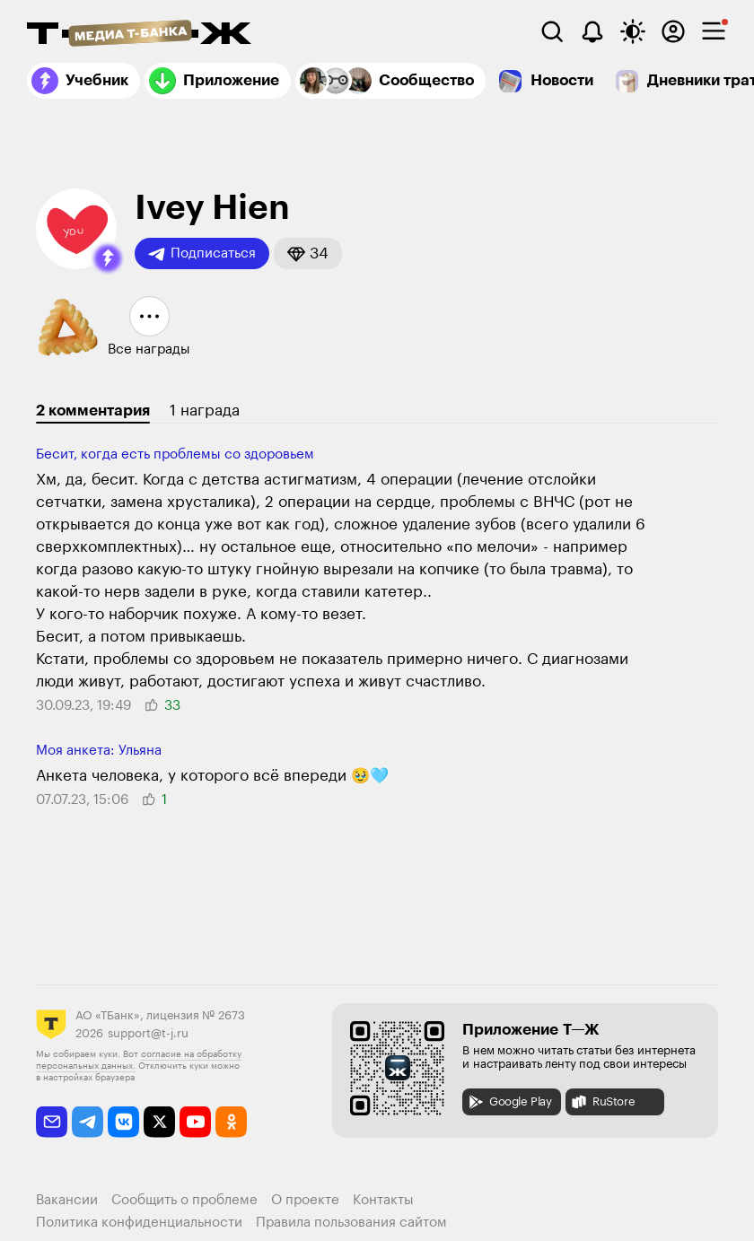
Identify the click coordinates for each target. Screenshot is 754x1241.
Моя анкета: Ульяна (99, 750)
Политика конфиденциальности (139, 1222)
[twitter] (159, 1122)
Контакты (383, 1200)
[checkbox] (713, 31)
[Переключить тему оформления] (632, 31)
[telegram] (87, 1122)
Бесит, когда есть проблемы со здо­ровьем (175, 454)
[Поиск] (552, 31)
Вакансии (67, 1200)
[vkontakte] (123, 1122)
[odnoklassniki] (231, 1122)
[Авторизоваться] (673, 31)
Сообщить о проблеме (184, 1200)
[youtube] (195, 1122)
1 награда (205, 410)
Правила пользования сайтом (351, 1222)
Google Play (509, 1102)
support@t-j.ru (148, 1033)
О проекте (305, 1200)
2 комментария (93, 410)
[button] (108, 258)
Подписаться (202, 254)
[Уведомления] (592, 31)
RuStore (602, 1102)
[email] (51, 1122)
